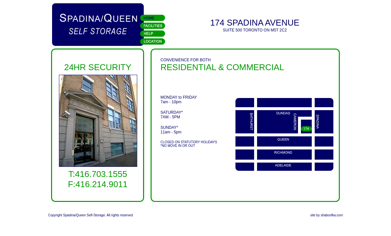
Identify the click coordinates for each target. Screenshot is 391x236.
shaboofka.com (332, 215)
